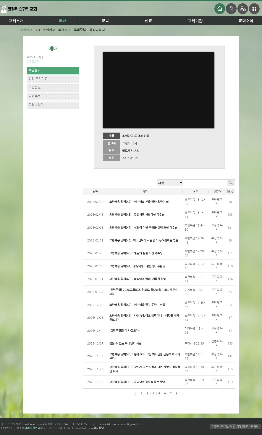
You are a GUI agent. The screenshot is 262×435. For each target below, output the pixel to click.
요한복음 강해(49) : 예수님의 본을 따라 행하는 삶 (139, 201)
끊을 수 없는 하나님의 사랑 (125, 343)
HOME (31, 57)
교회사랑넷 (97, 428)
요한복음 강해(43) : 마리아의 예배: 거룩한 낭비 (137, 279)
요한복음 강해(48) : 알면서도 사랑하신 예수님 (136, 214)
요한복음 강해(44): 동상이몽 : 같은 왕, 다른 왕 (137, 266)
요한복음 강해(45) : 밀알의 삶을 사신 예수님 (136, 253)
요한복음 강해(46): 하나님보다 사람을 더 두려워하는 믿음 (143, 240)
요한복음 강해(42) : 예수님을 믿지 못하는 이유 (137, 304)
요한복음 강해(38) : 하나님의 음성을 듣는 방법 (137, 382)
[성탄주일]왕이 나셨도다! (124, 330)
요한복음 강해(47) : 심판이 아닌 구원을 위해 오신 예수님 (143, 227)
